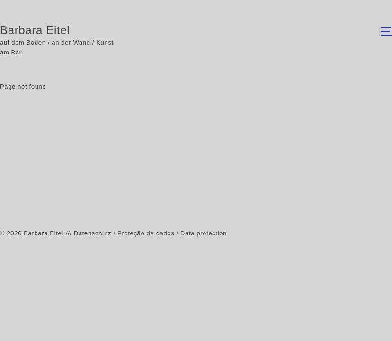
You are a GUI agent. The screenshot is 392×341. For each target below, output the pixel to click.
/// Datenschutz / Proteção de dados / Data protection (146, 233)
